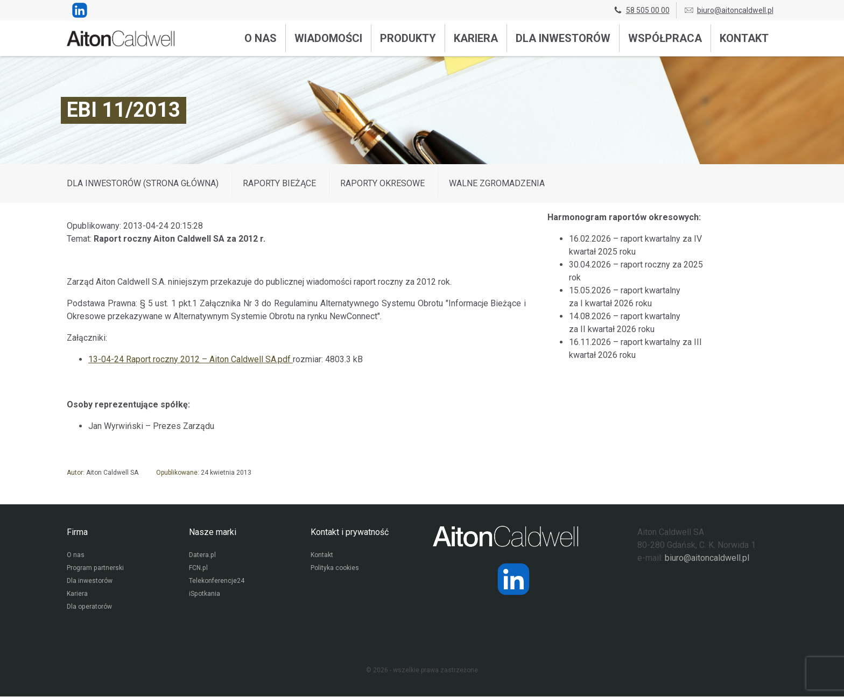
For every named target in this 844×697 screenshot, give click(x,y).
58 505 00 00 (641, 10)
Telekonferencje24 (216, 582)
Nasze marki (212, 532)
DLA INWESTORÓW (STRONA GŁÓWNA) (143, 183)
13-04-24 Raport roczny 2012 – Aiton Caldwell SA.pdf (190, 359)
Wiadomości (328, 38)
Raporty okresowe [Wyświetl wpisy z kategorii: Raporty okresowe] (382, 183)
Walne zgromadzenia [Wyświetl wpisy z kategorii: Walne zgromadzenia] (497, 183)
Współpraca (665, 38)
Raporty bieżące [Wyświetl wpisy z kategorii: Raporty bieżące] (279, 183)
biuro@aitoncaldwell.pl (728, 10)
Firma (77, 532)
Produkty (408, 38)
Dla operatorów (89, 607)
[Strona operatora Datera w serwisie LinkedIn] (513, 579)
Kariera (476, 38)
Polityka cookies (335, 569)
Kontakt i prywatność (350, 532)
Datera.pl (202, 556)
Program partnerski (95, 569)
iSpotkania (204, 595)
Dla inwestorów (563, 38)
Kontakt (744, 38)
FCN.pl (198, 569)
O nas (260, 38)
